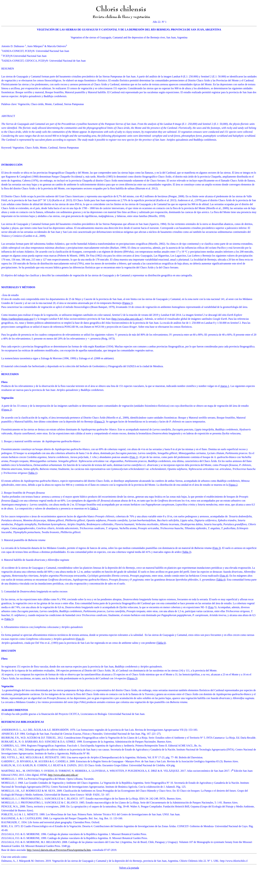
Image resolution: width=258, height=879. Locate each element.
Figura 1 (127, 303)
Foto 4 (223, 575)
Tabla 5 (9, 619)
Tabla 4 (221, 579)
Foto (14, 500)
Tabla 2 (94, 508)
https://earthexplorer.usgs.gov (17, 318)
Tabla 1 (32, 473)
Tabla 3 (186, 552)
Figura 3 (132, 678)
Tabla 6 (161, 642)
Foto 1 (133, 457)
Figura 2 (6, 409)
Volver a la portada (129, 867)
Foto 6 (80, 638)
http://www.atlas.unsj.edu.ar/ (127, 318)
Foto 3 (216, 548)
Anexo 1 (224, 386)
